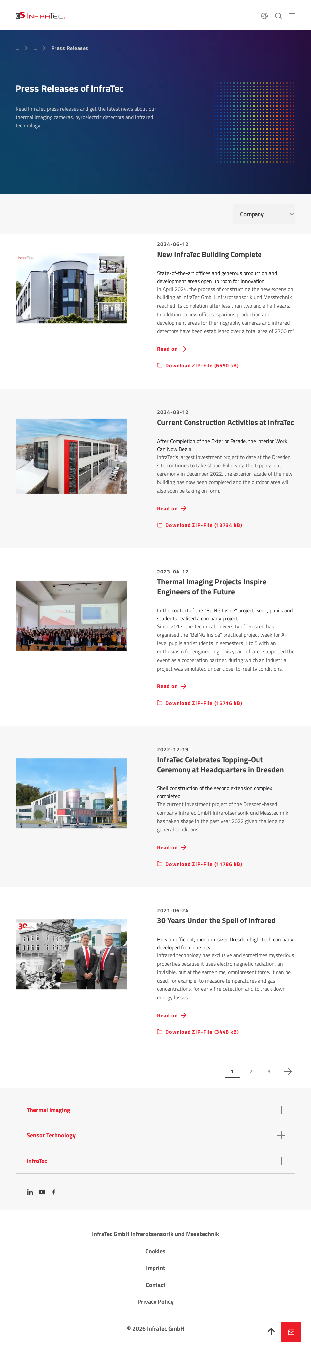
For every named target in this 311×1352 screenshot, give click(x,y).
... (17, 48)
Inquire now (291, 1332)
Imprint (155, 1268)
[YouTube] (42, 1192)
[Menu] (292, 15)
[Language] (264, 15)
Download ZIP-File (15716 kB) (203, 703)
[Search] (278, 15)
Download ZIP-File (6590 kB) (202, 365)
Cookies (155, 1251)
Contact (156, 1284)
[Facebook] (54, 1192)
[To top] (271, 1332)
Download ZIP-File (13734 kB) (203, 525)
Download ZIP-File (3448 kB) (202, 1031)
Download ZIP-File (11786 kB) (203, 864)
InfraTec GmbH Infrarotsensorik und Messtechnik (155, 1234)
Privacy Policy (155, 1301)
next (288, 1071)
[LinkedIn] (30, 1192)
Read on (167, 348)
